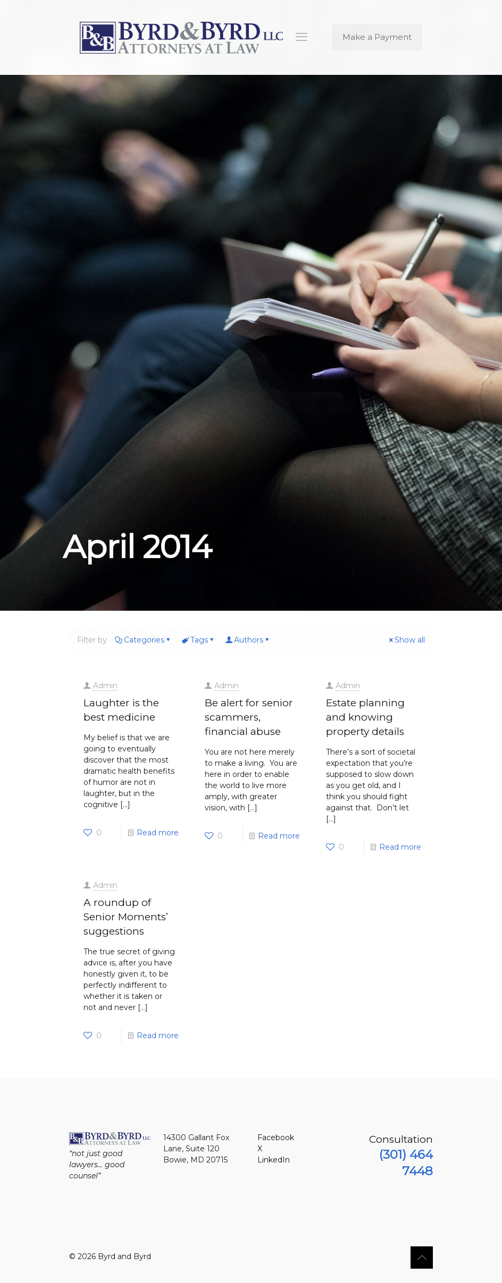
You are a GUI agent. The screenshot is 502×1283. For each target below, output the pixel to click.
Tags (198, 640)
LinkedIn (273, 1160)
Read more (158, 832)
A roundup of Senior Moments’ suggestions (125, 916)
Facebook (275, 1137)
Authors (248, 640)
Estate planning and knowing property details (365, 717)
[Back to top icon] (422, 1257)
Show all (406, 640)
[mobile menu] (301, 37)
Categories (143, 640)
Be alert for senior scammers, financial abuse (249, 717)
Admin (105, 685)
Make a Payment (377, 37)
